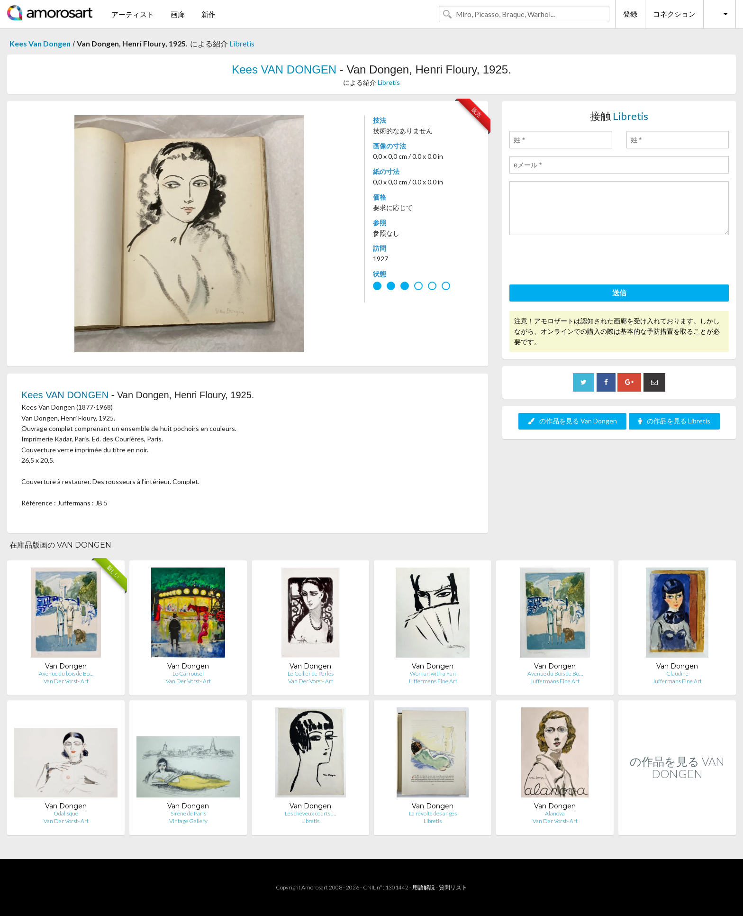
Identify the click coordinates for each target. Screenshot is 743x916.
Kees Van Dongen (40, 43)
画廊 (178, 14)
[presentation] (581, 261)
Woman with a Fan (433, 673)
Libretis (241, 43)
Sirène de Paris (188, 813)
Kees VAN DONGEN (284, 69)
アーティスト (132, 14)
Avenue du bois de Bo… (66, 673)
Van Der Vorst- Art (66, 681)
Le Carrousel (188, 673)
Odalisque (66, 813)
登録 (630, 13)
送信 (619, 292)
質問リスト (453, 887)
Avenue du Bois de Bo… (555, 673)
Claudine (677, 673)
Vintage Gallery (188, 820)
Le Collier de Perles (311, 673)
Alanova (555, 813)
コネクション (674, 13)
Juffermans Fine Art (432, 681)
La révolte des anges (433, 813)
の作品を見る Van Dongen (572, 421)
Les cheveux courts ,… (310, 813)
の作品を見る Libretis (674, 421)
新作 (208, 14)
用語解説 (423, 887)
